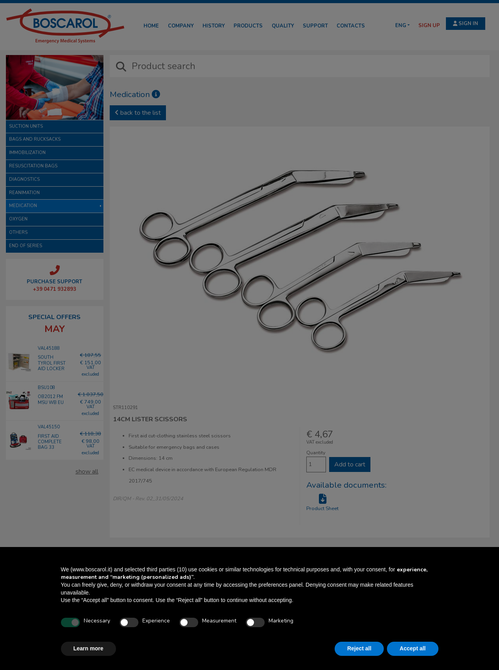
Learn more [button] (88, 648)
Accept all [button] (412, 648)
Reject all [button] (359, 648)
